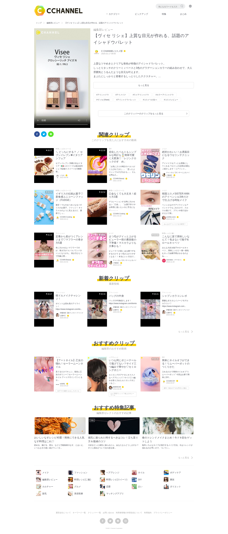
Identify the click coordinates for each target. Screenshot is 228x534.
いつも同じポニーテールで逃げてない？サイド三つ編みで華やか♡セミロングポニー (122, 365)
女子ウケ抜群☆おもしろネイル (68, 391)
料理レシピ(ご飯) (168, 233)
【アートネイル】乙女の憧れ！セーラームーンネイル (69, 363)
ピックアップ (141, 14)
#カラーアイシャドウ (165, 95)
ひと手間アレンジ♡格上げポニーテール (122, 394)
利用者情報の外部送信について (129, 513)
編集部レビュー (53, 23)
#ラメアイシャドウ (141, 95)
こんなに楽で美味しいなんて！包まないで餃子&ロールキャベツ (175, 239)
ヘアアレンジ (113, 357)
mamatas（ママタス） (174, 260)
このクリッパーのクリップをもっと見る (156, 113)
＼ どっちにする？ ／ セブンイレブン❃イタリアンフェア (69, 155)
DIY (110, 149)
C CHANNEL (58, 11)
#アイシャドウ (102, 95)
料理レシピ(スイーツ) (63, 149)
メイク (164, 149)
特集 (164, 14)
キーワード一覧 (79, 513)
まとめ (183, 14)
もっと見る (143, 85)
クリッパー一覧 (94, 513)
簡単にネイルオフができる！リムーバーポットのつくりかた (175, 363)
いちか (62, 175)
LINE (51, 134)
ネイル (58, 357)
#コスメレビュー (171, 100)
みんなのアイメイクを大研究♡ (175, 224)
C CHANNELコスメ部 (112, 51)
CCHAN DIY (170, 381)
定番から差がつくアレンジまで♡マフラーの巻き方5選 (69, 239)
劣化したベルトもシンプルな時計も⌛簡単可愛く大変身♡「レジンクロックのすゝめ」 (122, 157)
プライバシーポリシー (162, 513)
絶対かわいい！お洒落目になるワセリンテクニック (175, 155)
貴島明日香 (117, 387)
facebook (37, 134)
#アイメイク (121, 95)
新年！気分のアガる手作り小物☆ (175, 388)
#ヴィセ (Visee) (102, 100)
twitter (44, 134)
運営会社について (63, 513)
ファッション (60, 233)
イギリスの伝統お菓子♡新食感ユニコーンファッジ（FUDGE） (69, 196)
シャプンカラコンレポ (174, 296)
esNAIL (62, 384)
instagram (125, 521)
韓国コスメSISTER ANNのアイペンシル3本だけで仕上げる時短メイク (175, 196)
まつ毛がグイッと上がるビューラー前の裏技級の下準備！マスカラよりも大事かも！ (122, 241)
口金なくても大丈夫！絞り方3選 (122, 195)
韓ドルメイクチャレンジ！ (68, 297)
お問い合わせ (108, 513)
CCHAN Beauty (118, 178)
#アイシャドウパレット (126, 100)
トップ (39, 23)
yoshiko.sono (171, 217)
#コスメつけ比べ (150, 100)
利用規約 (148, 513)
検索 (182, 6)
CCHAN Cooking (66, 217)
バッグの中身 (116, 296)
